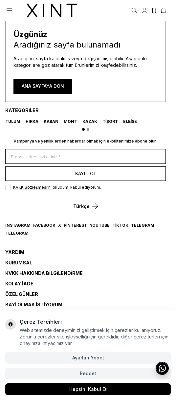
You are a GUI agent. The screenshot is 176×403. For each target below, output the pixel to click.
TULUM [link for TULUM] (12, 121)
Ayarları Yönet (88, 357)
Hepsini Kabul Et (88, 389)
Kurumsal (18, 262)
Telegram (142, 225)
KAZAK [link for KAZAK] (89, 121)
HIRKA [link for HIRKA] (32, 121)
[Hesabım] (144, 10)
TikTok (120, 225)
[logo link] (51, 10)
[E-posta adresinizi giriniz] (85, 156)
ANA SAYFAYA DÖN (43, 86)
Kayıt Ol (85, 173)
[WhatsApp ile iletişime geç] (162, 368)
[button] (83, 129)
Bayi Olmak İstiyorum (33, 304)
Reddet (88, 373)
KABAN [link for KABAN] (51, 121)
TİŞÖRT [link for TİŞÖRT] (110, 121)
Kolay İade (19, 283)
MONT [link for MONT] (70, 121)
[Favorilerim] (154, 10)
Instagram (18, 225)
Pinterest (75, 225)
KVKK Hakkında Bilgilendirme (44, 273)
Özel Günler (21, 294)
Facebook (44, 225)
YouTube (100, 225)
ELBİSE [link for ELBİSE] (130, 121)
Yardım (14, 252)
